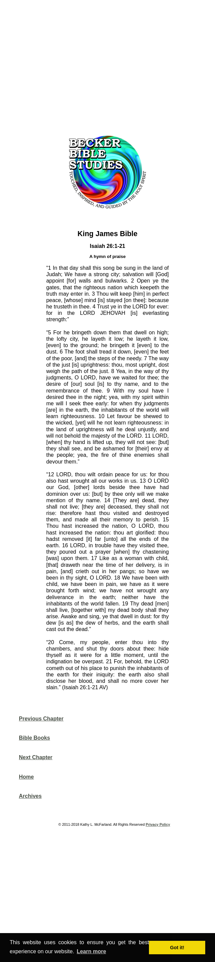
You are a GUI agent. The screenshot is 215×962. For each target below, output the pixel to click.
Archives (30, 796)
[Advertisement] (110, 65)
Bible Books (34, 738)
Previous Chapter (41, 719)
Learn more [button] (91, 951)
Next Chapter (36, 757)
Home (26, 777)
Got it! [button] (177, 947)
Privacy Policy (158, 824)
